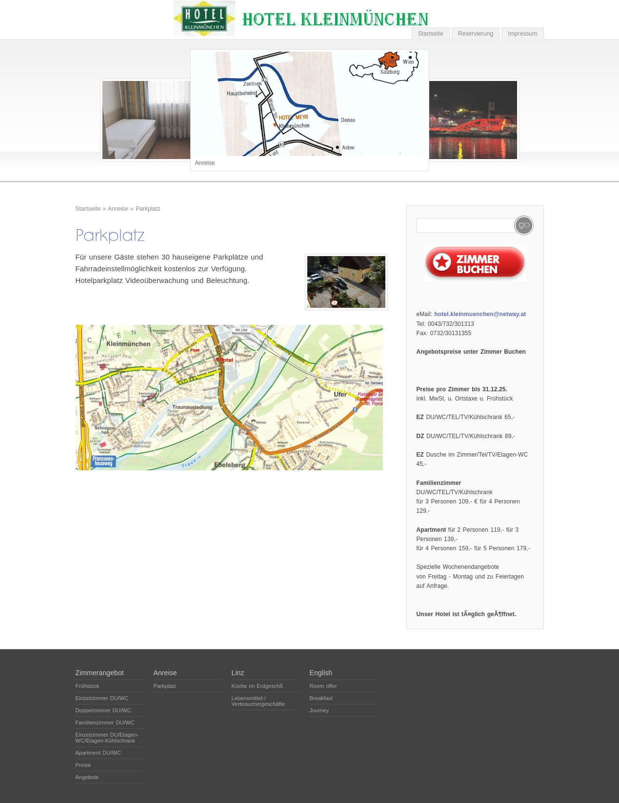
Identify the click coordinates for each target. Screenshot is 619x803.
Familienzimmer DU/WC (105, 722)
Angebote (87, 777)
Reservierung (476, 33)
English (321, 673)
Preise (83, 765)
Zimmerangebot (100, 673)
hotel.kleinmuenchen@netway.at (480, 314)
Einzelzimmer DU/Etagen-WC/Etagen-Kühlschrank (107, 737)
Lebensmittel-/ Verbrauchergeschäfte (258, 701)
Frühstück (88, 686)
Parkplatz (148, 208)
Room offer (323, 686)
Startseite (430, 33)
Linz (238, 673)
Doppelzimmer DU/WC (103, 710)
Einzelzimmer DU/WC (102, 698)
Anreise (118, 208)
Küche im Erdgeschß (257, 686)
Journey (319, 710)
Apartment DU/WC (98, 753)
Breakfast (321, 698)
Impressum (522, 33)
